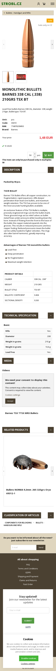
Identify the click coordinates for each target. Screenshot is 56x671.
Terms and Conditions (28, 568)
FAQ (28, 564)
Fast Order (28, 584)
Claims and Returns (28, 580)
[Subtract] (34, 157)
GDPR (28, 572)
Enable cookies (28, 658)
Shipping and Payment (28, 576)
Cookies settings (12, 395)
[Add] (34, 154)
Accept (10, 401)
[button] (3, 44)
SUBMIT (28, 620)
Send (41, 547)
